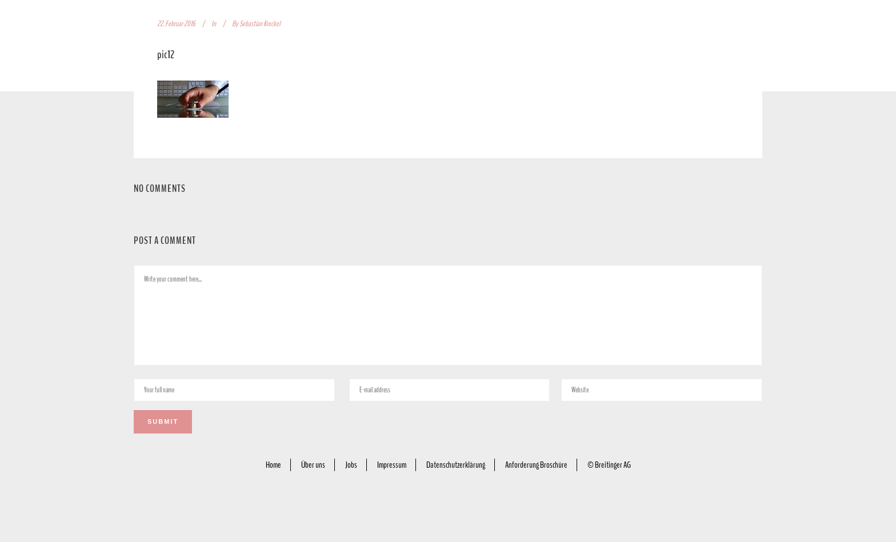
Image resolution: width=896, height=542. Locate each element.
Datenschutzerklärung (455, 465)
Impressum (391, 465)
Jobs (351, 465)
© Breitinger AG (609, 465)
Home (273, 465)
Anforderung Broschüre (536, 465)
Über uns (313, 465)
